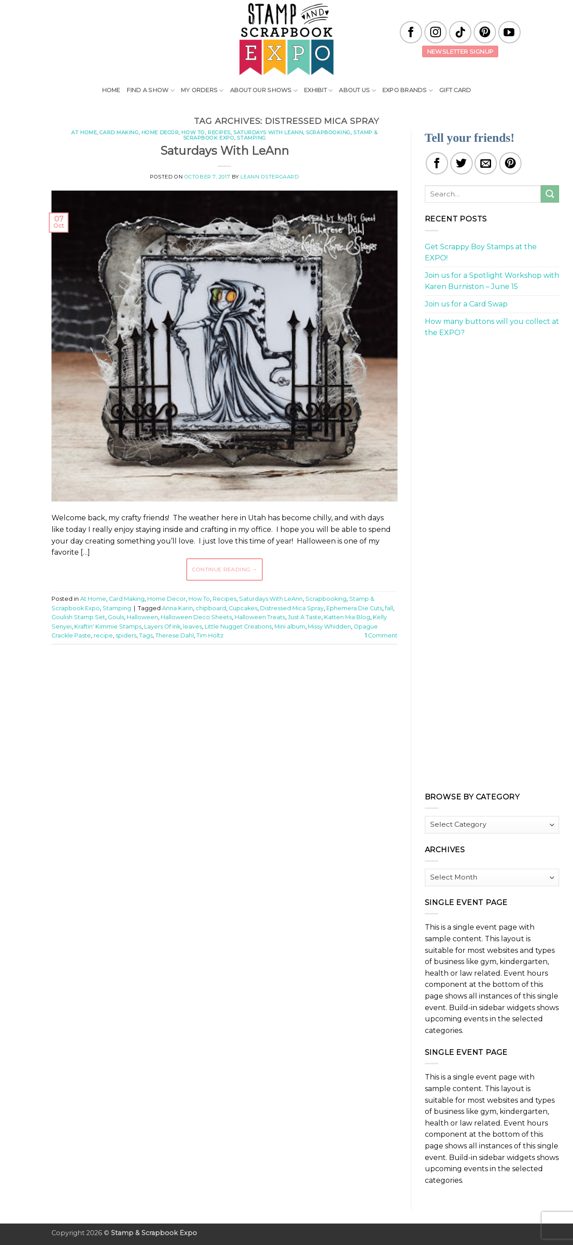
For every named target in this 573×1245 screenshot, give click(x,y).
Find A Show (151, 90)
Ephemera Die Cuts (354, 608)
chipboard (211, 608)
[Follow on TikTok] (460, 32)
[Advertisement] (224, 678)
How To (193, 132)
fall (389, 608)
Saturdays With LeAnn (268, 132)
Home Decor (160, 132)
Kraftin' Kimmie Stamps (107, 626)
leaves (192, 626)
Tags (146, 635)
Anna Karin (177, 608)
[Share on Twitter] (461, 163)
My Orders (202, 90)
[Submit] (550, 194)
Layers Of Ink (162, 626)
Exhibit (318, 90)
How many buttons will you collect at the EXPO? (492, 327)
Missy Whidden (329, 626)
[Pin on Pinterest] (510, 163)
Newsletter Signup (460, 51)
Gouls (116, 617)
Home (111, 90)
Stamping (251, 138)
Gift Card (455, 90)
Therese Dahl (174, 635)
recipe (103, 635)
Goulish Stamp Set (78, 617)
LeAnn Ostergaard (269, 177)
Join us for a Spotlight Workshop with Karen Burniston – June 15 (492, 281)
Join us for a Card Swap (466, 304)
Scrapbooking (328, 132)
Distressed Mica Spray (292, 608)
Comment (381, 635)
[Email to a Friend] (486, 163)
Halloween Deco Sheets (196, 617)
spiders (126, 635)
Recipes (219, 132)
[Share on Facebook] (437, 163)
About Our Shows (264, 90)
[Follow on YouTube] (509, 32)
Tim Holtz (210, 635)
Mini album (289, 626)
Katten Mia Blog (347, 617)
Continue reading (225, 569)
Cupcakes (243, 608)
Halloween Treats (260, 617)
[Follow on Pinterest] (485, 32)
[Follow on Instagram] (435, 32)
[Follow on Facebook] (411, 32)
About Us (357, 90)
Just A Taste (304, 617)
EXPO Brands (407, 90)
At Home (84, 132)
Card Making (118, 132)
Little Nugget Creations (238, 626)
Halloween (142, 617)
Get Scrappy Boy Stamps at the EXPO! (481, 252)
